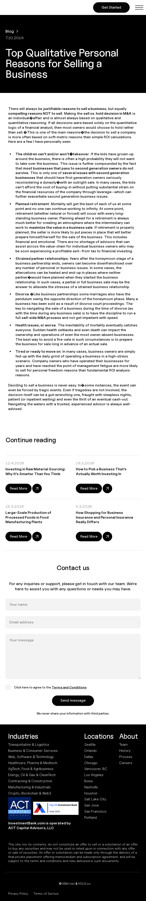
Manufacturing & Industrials (29, 787)
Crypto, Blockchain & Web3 (29, 793)
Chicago (90, 763)
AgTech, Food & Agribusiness (31, 769)
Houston (90, 793)
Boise (88, 781)
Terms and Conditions (69, 693)
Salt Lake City (95, 799)
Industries (23, 736)
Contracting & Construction (30, 781)
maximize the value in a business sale (61, 227)
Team (123, 744)
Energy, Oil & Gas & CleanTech (32, 775)
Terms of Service (46, 893)
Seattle (90, 744)
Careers (125, 763)
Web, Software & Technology (31, 757)
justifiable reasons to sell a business (74, 109)
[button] (139, 7)
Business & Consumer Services (33, 750)
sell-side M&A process (41, 318)
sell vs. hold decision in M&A (107, 113)
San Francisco (95, 811)
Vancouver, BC (95, 769)
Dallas (88, 757)
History (125, 750)
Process (125, 757)
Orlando (90, 750)
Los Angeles (94, 775)
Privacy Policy (18, 893)
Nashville (91, 787)
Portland (90, 817)
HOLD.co (84, 883)
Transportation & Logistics (28, 744)
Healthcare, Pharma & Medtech (32, 763)
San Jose (91, 805)
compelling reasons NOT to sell (35, 113)
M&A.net (68, 883)
